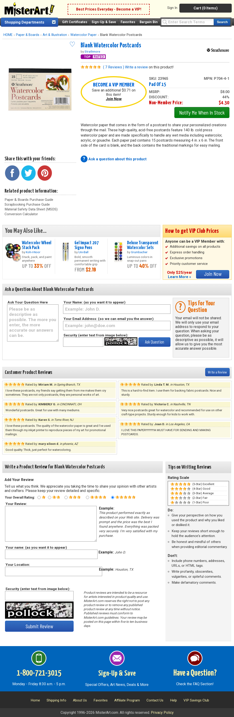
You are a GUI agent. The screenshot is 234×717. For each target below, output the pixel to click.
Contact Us (154, 700)
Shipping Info (56, 700)
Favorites (128, 22)
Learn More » (179, 277)
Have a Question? (195, 673)
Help (173, 700)
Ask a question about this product (117, 159)
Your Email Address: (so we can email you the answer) (109, 319)
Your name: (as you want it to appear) (36, 547)
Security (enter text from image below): (96, 335)
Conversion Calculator (21, 214)
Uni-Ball (83, 252)
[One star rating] (39, 497)
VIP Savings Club (196, 700)
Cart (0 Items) (206, 8)
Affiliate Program (127, 700)
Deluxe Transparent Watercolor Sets (143, 245)
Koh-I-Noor (33, 252)
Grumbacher (139, 252)
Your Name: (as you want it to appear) (94, 302)
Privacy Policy (162, 712)
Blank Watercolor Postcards (111, 45)
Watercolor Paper (83, 35)
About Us (80, 700)
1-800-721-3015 (39, 673)
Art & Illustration (55, 35)
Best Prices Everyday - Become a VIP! (108, 9)
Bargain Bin (149, 22)
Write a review (136, 67)
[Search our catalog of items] (222, 22)
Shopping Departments (24, 22)
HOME (8, 35)
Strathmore (92, 51)
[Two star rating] (49, 497)
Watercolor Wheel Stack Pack (36, 245)
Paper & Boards (27, 35)
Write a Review (217, 372)
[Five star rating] (112, 497)
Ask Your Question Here (28, 302)
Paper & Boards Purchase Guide (29, 200)
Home (35, 700)
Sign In (172, 8)
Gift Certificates (74, 22)
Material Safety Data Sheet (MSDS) (31, 209)
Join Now (114, 99)
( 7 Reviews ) (113, 67)
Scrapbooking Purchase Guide (27, 204)
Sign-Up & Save (104, 22)
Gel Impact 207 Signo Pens (86, 245)
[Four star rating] (87, 497)
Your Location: (17, 565)
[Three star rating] (66, 497)
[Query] (187, 22)
